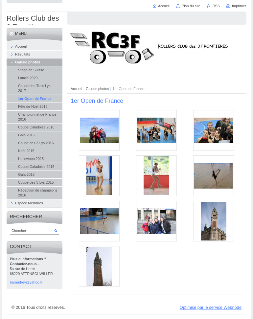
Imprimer (239, 6)
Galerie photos (97, 89)
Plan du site (191, 6)
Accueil (76, 89)
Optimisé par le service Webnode (211, 307)
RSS (216, 6)
